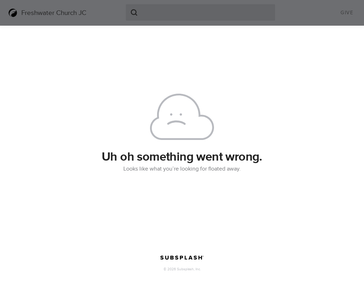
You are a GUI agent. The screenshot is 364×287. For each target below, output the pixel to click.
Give (347, 13)
